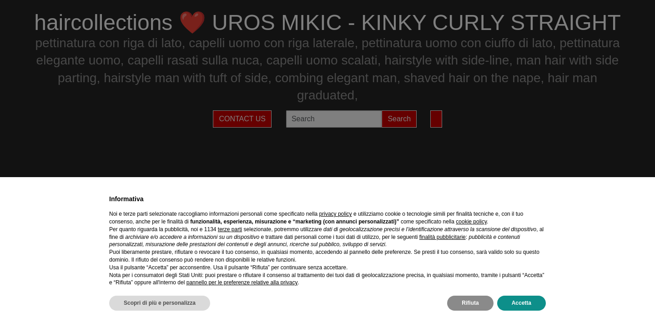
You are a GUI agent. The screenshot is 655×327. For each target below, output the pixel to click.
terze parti (230, 229)
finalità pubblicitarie (442, 237)
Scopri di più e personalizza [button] (160, 303)
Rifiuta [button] (470, 303)
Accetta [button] (521, 303)
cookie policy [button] (471, 221)
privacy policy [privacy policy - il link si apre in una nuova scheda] (335, 214)
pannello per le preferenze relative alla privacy (242, 282)
